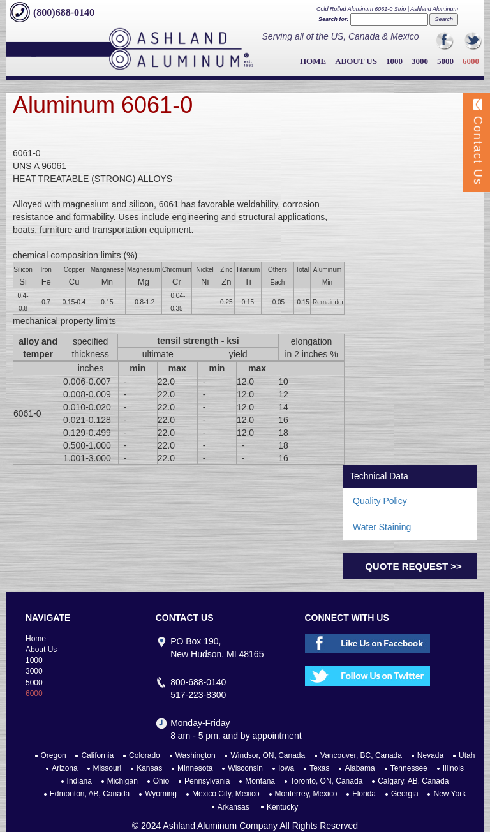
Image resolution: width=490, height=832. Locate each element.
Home (313, 61)
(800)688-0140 (63, 12)
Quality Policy (380, 501)
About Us (356, 61)
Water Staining (382, 527)
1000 (394, 61)
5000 (445, 61)
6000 (471, 61)
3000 (420, 61)
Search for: (333, 19)
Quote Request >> (413, 566)
